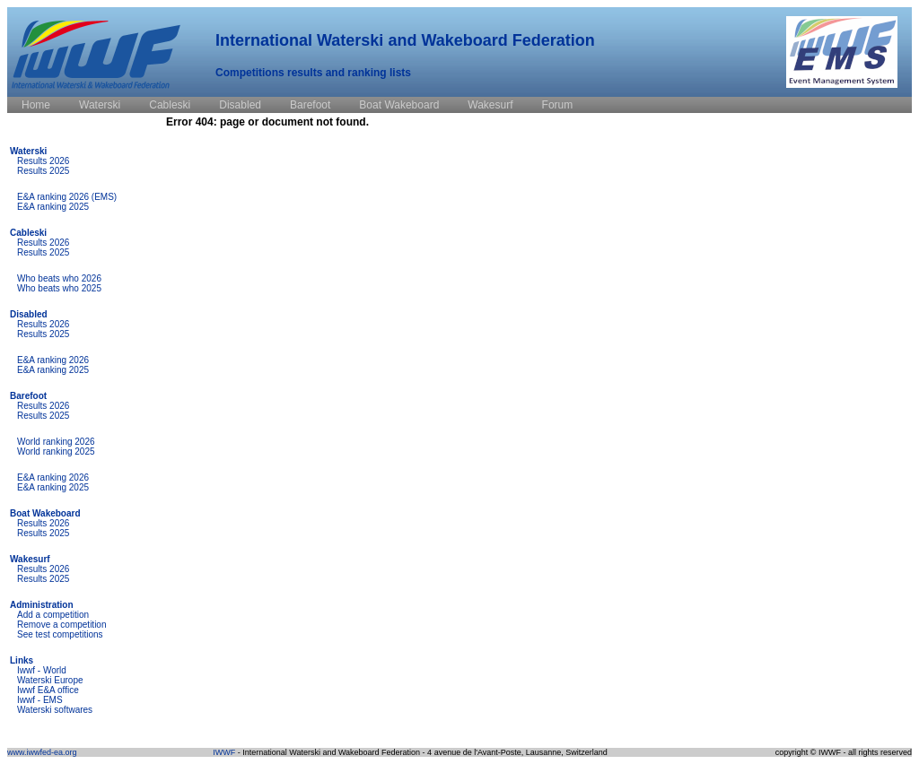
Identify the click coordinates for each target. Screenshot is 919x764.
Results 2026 (43, 161)
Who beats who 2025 (59, 288)
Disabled (29, 314)
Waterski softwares (54, 710)
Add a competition (53, 615)
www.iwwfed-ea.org (42, 752)
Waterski (28, 151)
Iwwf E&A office (48, 690)
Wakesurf (30, 559)
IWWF (224, 752)
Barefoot (28, 396)
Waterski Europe (50, 680)
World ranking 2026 (56, 442)
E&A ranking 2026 (53, 360)
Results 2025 (43, 171)
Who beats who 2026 (59, 278)
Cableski (28, 233)
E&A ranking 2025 (53, 207)
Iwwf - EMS (40, 700)
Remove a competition (62, 624)
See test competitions (60, 634)
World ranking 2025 (56, 451)
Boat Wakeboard (45, 513)
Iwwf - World (41, 670)
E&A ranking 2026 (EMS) (67, 197)
